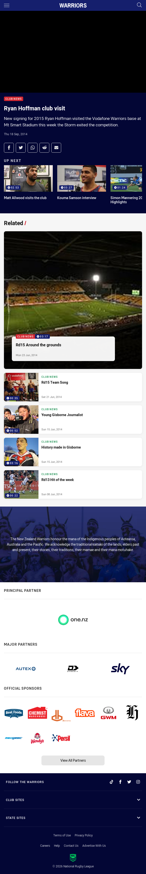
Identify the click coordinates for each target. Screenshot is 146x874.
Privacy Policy (84, 835)
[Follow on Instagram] (138, 781)
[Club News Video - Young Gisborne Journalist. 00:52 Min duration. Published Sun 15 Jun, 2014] (73, 419)
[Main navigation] (6, 5)
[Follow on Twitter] (129, 781)
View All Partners (73, 760)
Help (57, 845)
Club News (13, 99)
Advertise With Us (94, 845)
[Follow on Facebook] (120, 781)
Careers (45, 845)
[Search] (139, 5)
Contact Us (71, 845)
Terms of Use (62, 835)
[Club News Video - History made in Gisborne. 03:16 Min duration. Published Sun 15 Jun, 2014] (73, 452)
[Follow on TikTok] (111, 781)
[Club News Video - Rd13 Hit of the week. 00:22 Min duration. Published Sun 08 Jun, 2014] (73, 484)
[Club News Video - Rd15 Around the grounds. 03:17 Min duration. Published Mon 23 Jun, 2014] (73, 300)
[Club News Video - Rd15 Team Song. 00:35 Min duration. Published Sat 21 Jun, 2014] (73, 387)
